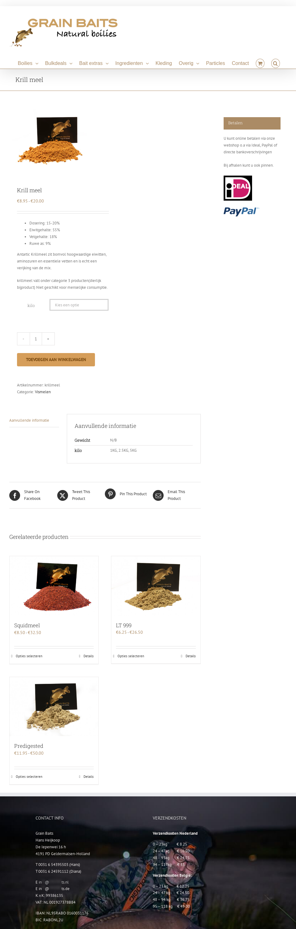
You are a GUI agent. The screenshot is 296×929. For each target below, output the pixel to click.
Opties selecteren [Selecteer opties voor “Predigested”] (29, 776)
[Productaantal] (36, 339)
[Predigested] (54, 706)
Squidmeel (27, 625)
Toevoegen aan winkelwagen (56, 359)
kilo (31, 305)
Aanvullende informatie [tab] (29, 420)
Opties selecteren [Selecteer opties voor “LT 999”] (131, 656)
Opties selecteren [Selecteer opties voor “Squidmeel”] (29, 656)
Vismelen (43, 391)
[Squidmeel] (54, 586)
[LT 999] (155, 585)
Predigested (28, 745)
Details (89, 656)
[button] (275, 62)
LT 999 (123, 625)
